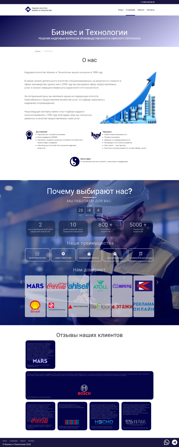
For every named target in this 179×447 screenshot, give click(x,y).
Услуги (120, 10)
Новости (141, 10)
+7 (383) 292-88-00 (148, 2)
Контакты (151, 10)
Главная (38, 51)
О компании (130, 10)
